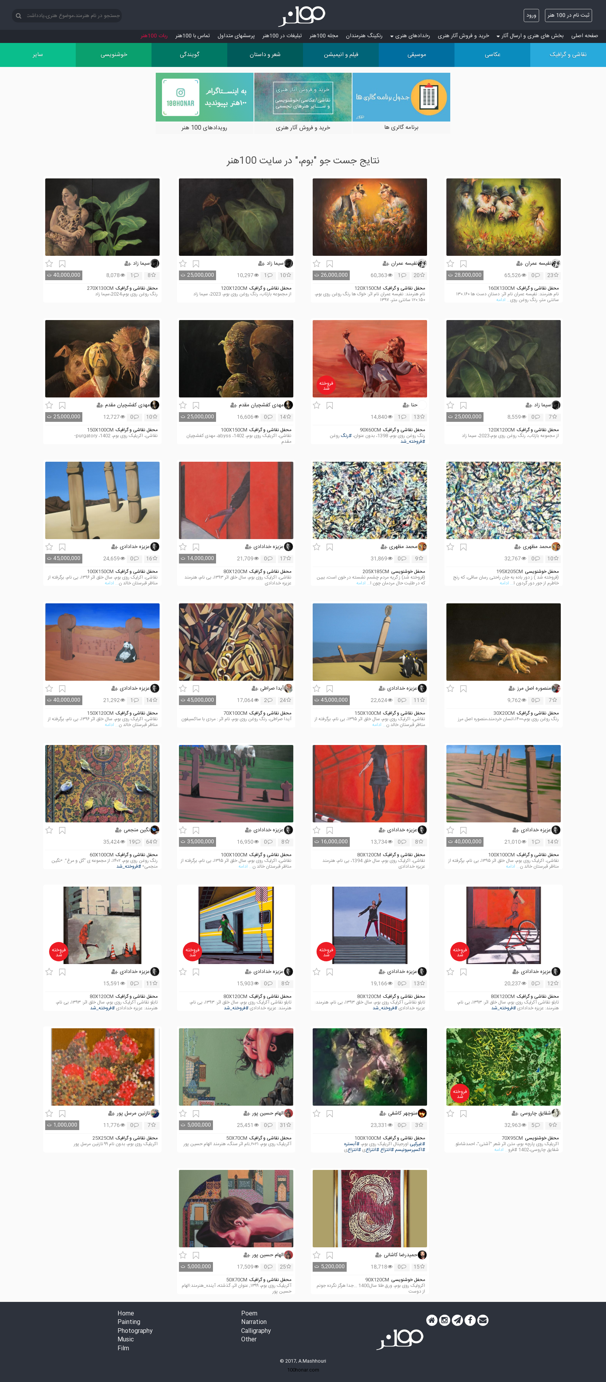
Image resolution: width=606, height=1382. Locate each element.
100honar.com (303, 1370)
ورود (531, 15)
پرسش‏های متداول (236, 36)
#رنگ (346, 436)
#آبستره (351, 1144)
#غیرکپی (417, 1144)
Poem (249, 1314)
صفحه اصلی (584, 36)
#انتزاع (387, 1150)
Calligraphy (256, 1331)
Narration (254, 1322)
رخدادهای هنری (410, 36)
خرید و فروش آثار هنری (463, 36)
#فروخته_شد (412, 442)
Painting (128, 1322)
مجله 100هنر (324, 36)
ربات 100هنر (154, 36)
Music (125, 1340)
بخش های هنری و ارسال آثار (530, 36)
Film (123, 1348)
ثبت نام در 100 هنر (568, 15)
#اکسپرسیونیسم (410, 1150)
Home (125, 1314)
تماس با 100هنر (192, 36)
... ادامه (503, 300)
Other (249, 1340)
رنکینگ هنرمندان (364, 36)
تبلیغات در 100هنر (282, 36)
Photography (135, 1331)
